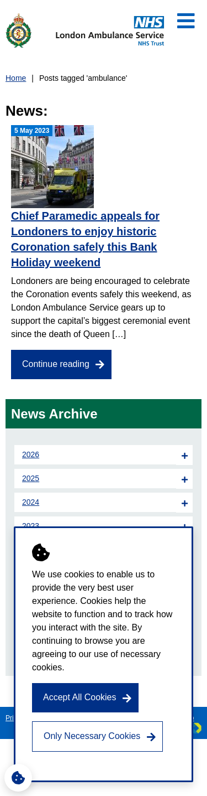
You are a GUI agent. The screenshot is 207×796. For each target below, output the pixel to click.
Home (16, 78)
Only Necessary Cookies (92, 736)
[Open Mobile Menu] (186, 21)
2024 (30, 502)
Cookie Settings (14, 775)
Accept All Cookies (79, 697)
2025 (30, 478)
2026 (30, 454)
